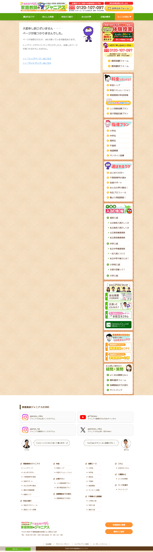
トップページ (27, 468)
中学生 (113, 135)
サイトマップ (116, 389)
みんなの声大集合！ (119, 187)
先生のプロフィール (30, 505)
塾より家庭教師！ (118, 197)
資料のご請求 (119, 531)
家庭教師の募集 (119, 525)
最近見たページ (18, 549)
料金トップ (115, 85)
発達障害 (114, 150)
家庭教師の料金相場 (119, 95)
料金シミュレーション (120, 90)
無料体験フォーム (120, 60)
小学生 (113, 130)
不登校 (113, 145)
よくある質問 (122, 479)
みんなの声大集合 (29, 485)
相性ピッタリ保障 (29, 509)
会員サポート (116, 182)
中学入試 (114, 243)
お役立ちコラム (122, 468)
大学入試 (114, 275)
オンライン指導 (117, 155)
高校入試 (114, 217)
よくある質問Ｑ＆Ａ (119, 374)
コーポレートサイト (99, 544)
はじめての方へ (117, 172)
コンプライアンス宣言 (81, 544)
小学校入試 (115, 264)
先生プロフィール (118, 192)
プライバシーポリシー (63, 544)
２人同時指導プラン (119, 108)
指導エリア (26, 494)
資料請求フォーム (120, 66)
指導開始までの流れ (119, 385)
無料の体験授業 (28, 490)
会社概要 (48, 544)
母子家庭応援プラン (119, 113)
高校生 (113, 140)
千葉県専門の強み (118, 177)
